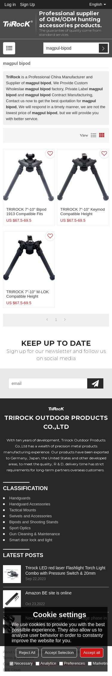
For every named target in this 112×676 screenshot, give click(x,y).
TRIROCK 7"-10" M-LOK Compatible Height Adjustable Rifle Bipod (27, 296)
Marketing (99, 663)
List (93, 135)
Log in (10, 4)
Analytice (46, 663)
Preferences (72, 663)
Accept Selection (59, 652)
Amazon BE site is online (48, 593)
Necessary (21, 663)
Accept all (91, 652)
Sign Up (27, 4)
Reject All (27, 652)
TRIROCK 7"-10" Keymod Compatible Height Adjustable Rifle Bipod (82, 214)
